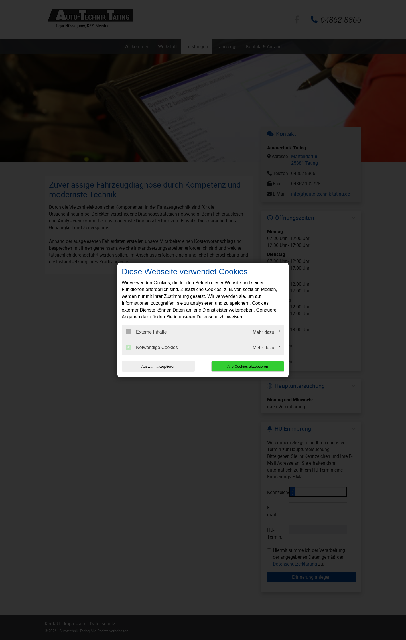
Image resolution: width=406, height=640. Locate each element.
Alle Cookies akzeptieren (247, 366)
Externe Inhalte (146, 331)
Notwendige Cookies (152, 347)
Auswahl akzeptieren (158, 366)
